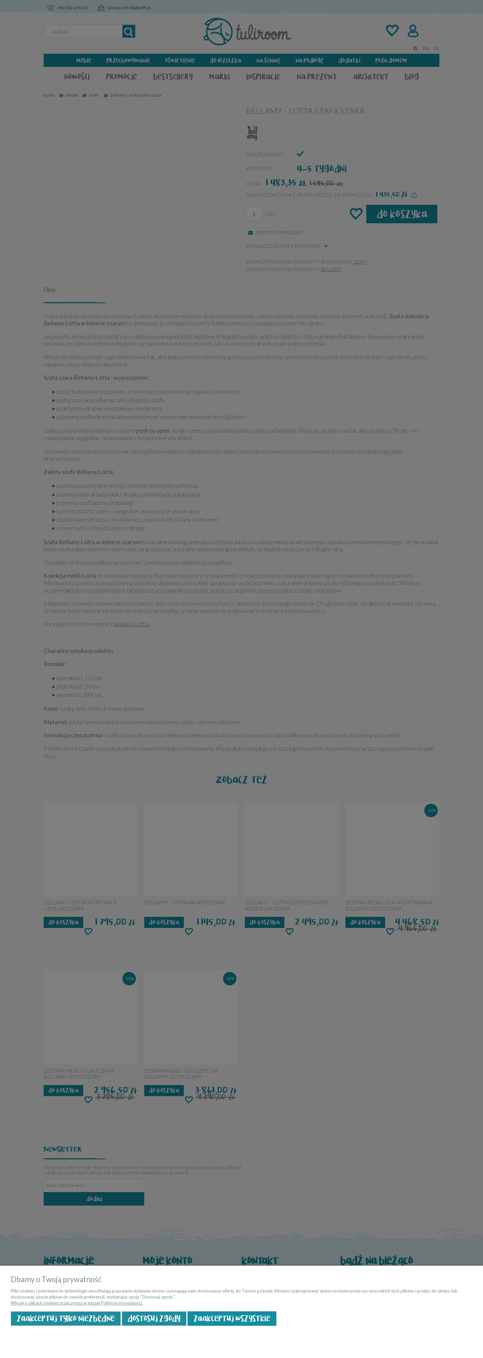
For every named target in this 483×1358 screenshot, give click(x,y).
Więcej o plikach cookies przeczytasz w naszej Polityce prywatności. (77, 1303)
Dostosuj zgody (154, 1318)
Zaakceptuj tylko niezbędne (66, 1318)
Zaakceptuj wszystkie (232, 1318)
